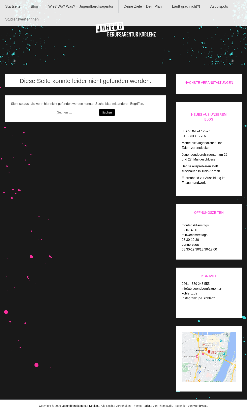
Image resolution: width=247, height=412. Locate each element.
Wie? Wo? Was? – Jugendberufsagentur (80, 6)
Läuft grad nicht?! (186, 6)
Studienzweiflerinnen (22, 19)
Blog (34, 6)
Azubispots (219, 6)
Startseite (13, 6)
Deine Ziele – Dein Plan (143, 6)
